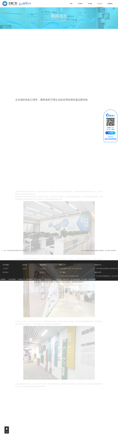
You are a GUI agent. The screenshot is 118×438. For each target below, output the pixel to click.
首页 (71, 3)
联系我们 (110, 3)
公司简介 (80, 3)
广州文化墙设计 (12, 279)
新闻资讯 (99, 3)
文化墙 (90, 3)
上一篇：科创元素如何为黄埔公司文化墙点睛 (14, 250)
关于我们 (6, 265)
